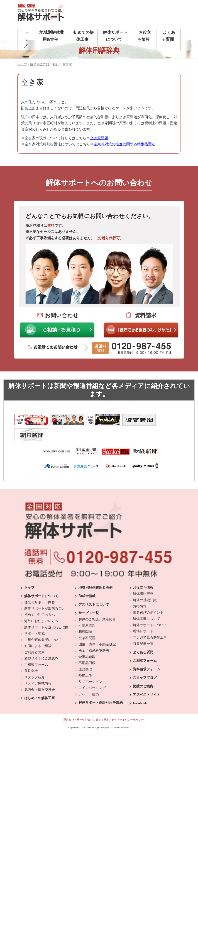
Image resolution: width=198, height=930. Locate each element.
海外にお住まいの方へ (41, 605)
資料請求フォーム (146, 653)
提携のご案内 (143, 670)
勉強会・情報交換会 (39, 674)
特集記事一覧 (143, 628)
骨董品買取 (86, 641)
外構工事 (85, 660)
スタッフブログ (145, 662)
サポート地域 (34, 618)
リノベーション (90, 666)
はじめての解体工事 (39, 682)
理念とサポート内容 (39, 586)
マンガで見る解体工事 (150, 622)
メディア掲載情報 (37, 668)
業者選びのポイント (148, 597)
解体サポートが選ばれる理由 (46, 611)
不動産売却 (86, 610)
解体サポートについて (41, 580)
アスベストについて (93, 589)
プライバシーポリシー (130, 704)
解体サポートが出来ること (44, 593)
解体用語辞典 (39, 64)
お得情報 (140, 591)
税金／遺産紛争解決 (93, 635)
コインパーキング (92, 672)
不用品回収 (86, 647)
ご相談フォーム (36, 649)
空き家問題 (86, 622)
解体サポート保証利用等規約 (100, 687)
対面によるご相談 (37, 630)
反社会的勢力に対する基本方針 (95, 704)
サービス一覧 (88, 597)
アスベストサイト (146, 679)
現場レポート (143, 616)
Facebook (140, 687)
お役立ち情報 (143, 572)
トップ (25, 39)
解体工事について (146, 603)
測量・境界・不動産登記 (97, 628)
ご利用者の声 (34, 636)
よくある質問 (143, 636)
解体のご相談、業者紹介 (97, 603)
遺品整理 (85, 653)
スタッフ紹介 (34, 661)
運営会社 (31, 655)
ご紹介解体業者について (43, 624)
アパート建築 (88, 678)
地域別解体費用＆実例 (95, 572)
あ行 (56, 64)
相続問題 (85, 616)
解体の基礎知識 (145, 584)
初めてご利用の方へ (39, 599)
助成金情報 (86, 580)
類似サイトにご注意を (41, 643)
